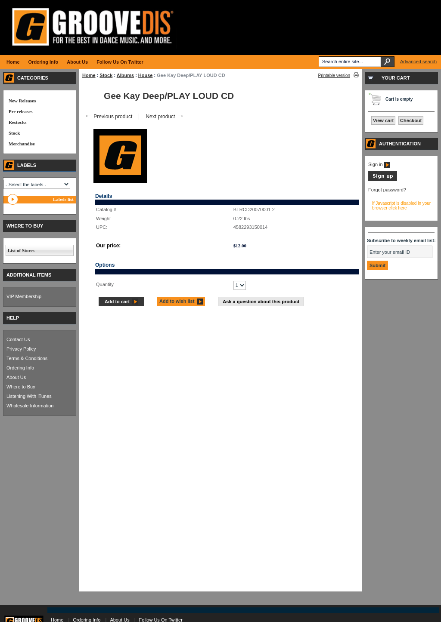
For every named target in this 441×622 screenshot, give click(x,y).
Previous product (108, 117)
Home (89, 75)
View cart (383, 120)
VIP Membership (23, 296)
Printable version (334, 75)
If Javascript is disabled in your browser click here (401, 205)
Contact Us (18, 339)
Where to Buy (20, 386)
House (145, 75)
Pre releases (20, 111)
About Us (16, 377)
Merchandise (22, 143)
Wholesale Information (29, 405)
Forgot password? (387, 189)
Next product (165, 117)
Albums (125, 75)
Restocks (18, 122)
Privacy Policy (21, 348)
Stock (105, 75)
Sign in (379, 164)
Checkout (411, 120)
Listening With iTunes (29, 396)
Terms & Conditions (26, 358)
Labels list (63, 199)
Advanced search (418, 61)
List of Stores (21, 250)
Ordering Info (20, 367)
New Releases (22, 100)
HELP (12, 317)
